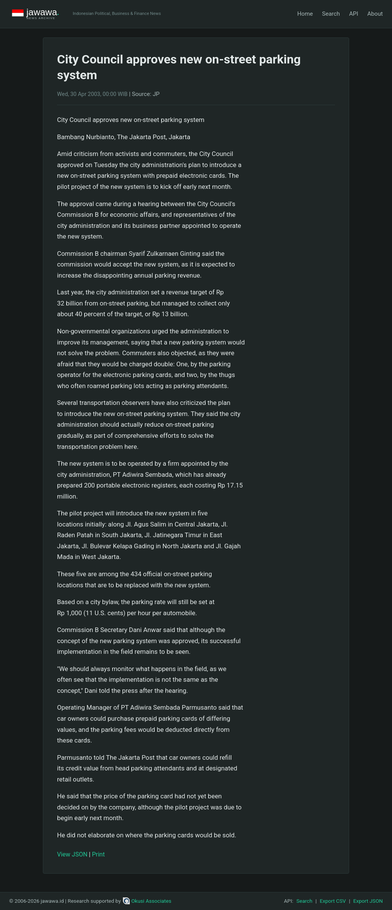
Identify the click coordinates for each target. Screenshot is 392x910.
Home (305, 13)
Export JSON (368, 901)
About (375, 13)
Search (331, 13)
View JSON (72, 854)
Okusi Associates (147, 901)
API (353, 13)
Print (98, 854)
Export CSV (333, 901)
